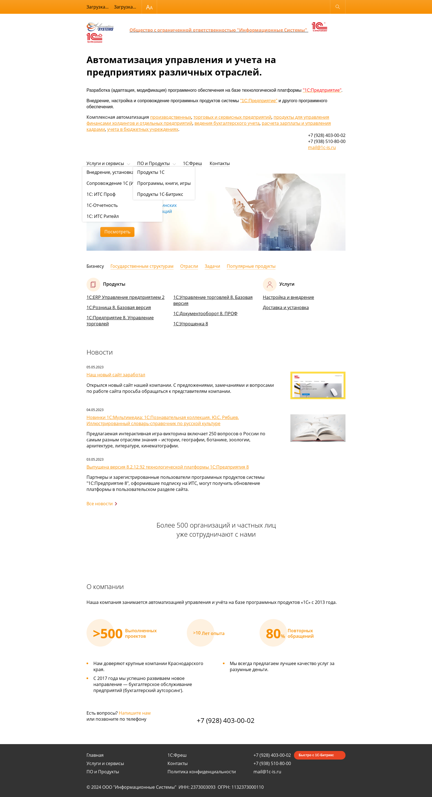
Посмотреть (117, 232)
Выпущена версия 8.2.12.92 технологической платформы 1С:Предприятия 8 (168, 467)
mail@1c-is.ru (322, 147)
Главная (95, 755)
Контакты (220, 163)
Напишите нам (135, 713)
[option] (216, 212)
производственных (170, 117)
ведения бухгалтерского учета (227, 123)
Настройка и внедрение (288, 297)
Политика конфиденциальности (202, 772)
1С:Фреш (192, 163)
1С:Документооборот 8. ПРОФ (205, 313)
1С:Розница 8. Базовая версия (119, 307)
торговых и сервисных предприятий (232, 117)
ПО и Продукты (153, 163)
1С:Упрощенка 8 (190, 324)
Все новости (100, 504)
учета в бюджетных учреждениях (142, 129)
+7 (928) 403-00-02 (226, 720)
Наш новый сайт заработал (116, 375)
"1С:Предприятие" (258, 100)
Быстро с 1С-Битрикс (316, 755)
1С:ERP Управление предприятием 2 (125, 297)
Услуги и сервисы (105, 163)
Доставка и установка (286, 307)
